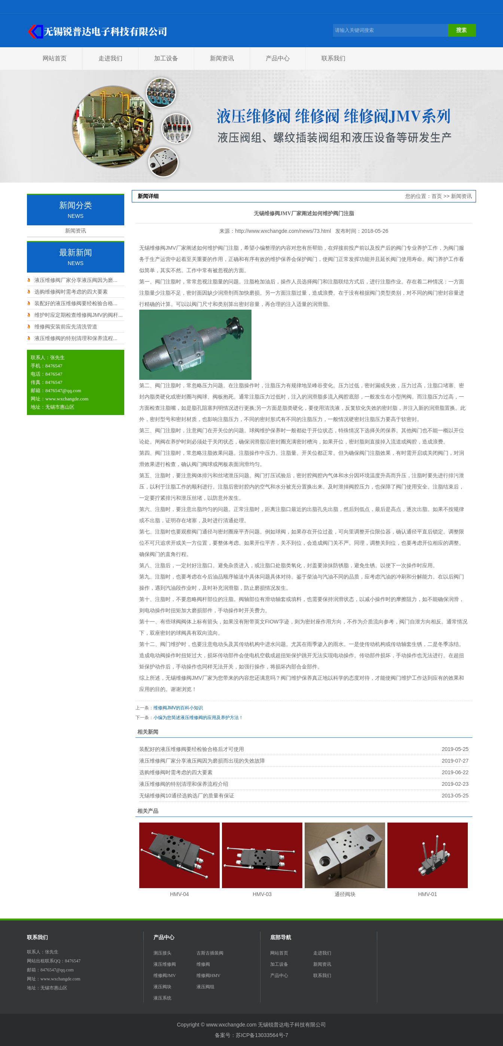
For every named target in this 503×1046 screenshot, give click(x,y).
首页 (437, 196)
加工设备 (166, 58)
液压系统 (162, 998)
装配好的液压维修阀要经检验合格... (76, 303)
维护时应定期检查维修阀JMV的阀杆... (78, 315)
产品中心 (278, 58)
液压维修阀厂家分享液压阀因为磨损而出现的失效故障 (202, 761)
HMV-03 (262, 894)
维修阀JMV (164, 975)
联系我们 (333, 58)
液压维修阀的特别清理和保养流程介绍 (183, 784)
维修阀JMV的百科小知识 (178, 707)
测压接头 (162, 953)
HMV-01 (427, 894)
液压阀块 (162, 986)
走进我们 (110, 58)
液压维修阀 (164, 964)
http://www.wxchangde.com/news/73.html (283, 231)
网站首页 (55, 58)
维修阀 (203, 964)
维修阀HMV (208, 975)
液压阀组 (205, 986)
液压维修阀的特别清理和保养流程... (76, 338)
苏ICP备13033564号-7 (262, 1035)
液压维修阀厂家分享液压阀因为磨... (76, 280)
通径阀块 (345, 894)
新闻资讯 (222, 58)
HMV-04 (179, 894)
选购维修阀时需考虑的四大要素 (71, 292)
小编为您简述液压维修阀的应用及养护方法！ (198, 717)
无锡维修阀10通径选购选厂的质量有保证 (186, 796)
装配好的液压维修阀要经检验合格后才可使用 (191, 749)
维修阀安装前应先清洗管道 (65, 327)
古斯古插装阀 (209, 953)
